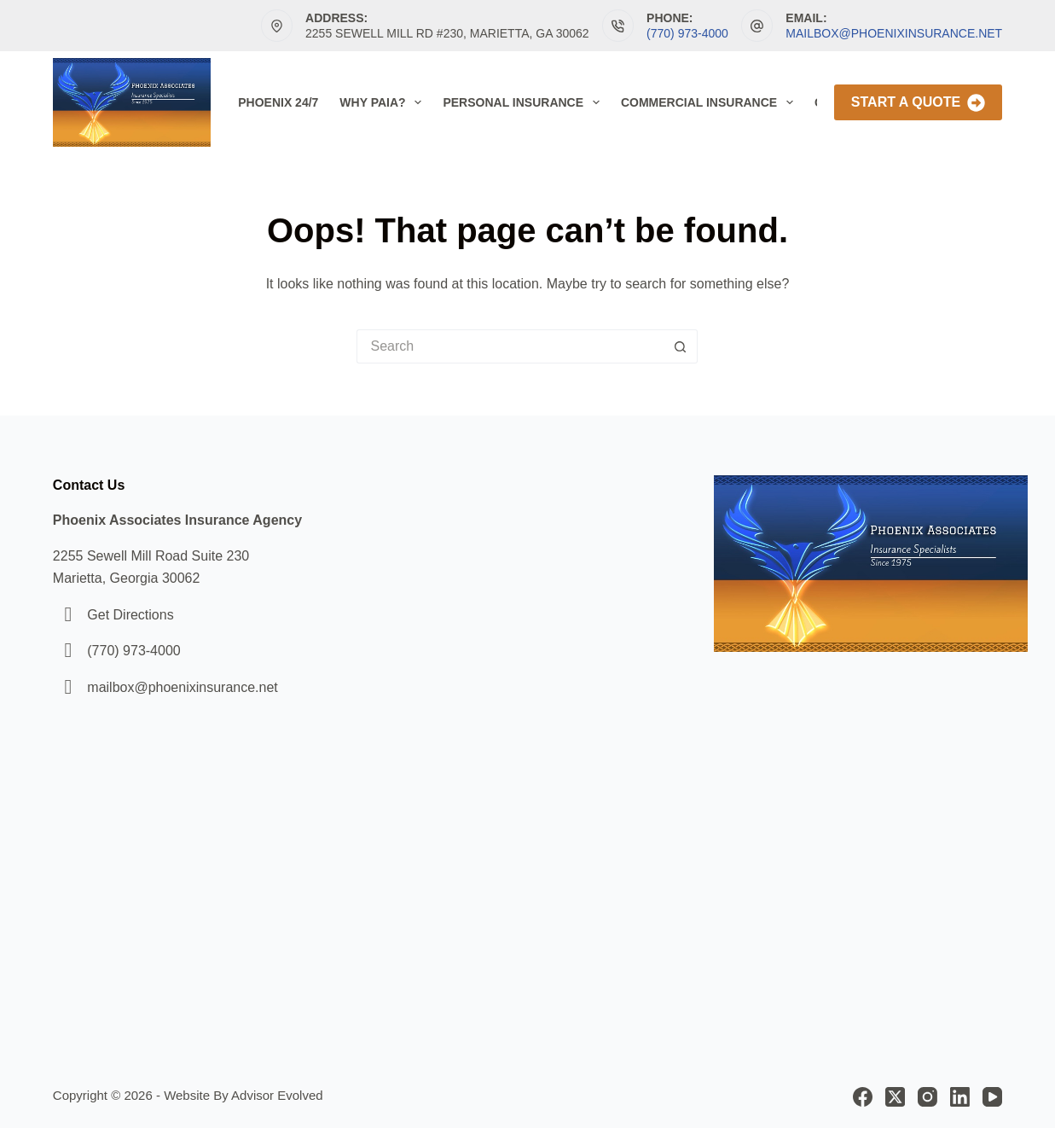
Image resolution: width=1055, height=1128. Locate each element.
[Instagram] (927, 1097)
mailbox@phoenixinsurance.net (893, 33)
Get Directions (130, 615)
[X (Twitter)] (895, 1097)
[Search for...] (510, 346)
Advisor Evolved (277, 1095)
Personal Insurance (524, 102)
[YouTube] (992, 1097)
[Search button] (681, 346)
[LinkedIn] (960, 1097)
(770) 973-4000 (687, 33)
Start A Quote (918, 103)
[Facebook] (862, 1097)
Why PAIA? (383, 102)
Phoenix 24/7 (278, 102)
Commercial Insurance (710, 102)
